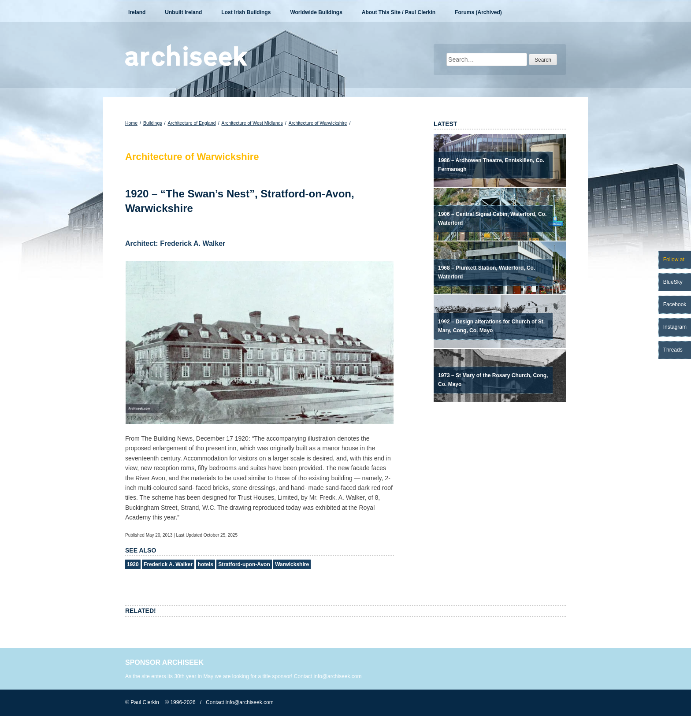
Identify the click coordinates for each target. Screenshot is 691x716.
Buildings (152, 123)
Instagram (675, 327)
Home (131, 123)
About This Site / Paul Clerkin (398, 12)
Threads (673, 350)
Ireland (136, 12)
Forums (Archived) (478, 12)
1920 (133, 564)
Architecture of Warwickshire (318, 123)
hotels (205, 564)
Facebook (675, 304)
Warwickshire (292, 564)
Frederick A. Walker (168, 564)
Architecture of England (191, 123)
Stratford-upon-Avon (244, 564)
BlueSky (673, 282)
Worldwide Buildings (316, 12)
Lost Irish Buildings (246, 12)
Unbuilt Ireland (183, 12)
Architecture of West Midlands (252, 123)
